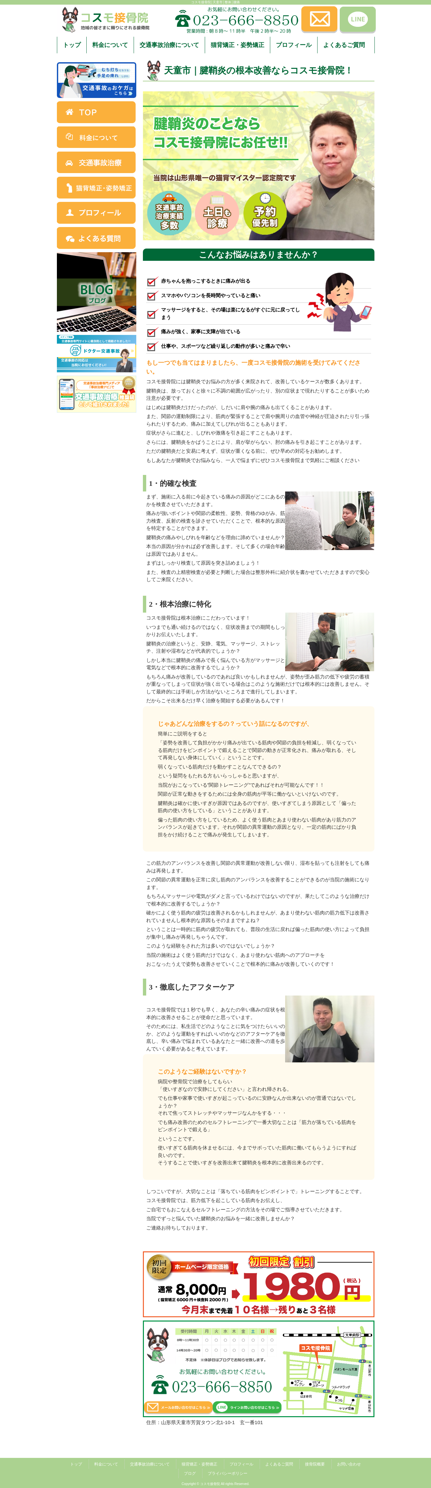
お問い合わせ (349, 1464)
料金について (106, 1464)
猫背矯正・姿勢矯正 (199, 1464)
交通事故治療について (150, 1464)
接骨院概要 (315, 1464)
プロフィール (241, 1464)
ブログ (190, 1473)
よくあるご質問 (279, 1464)
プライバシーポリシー (227, 1473)
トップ (76, 1464)
